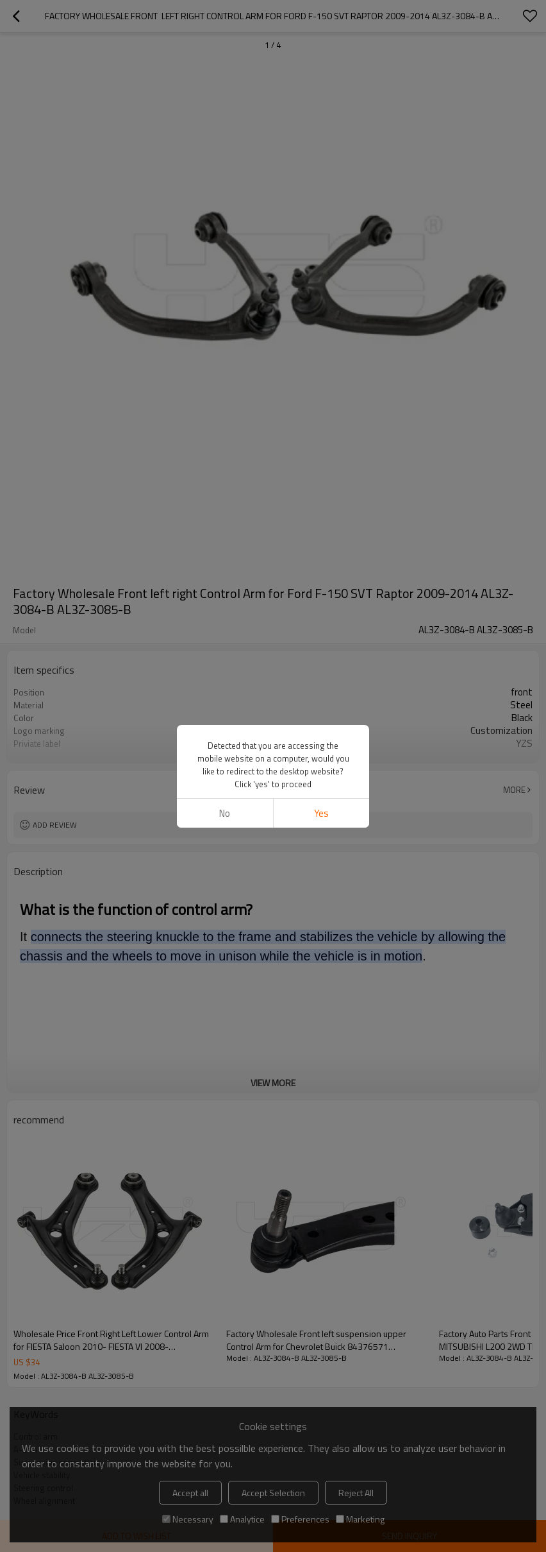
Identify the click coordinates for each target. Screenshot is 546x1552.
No (224, 352)
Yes (321, 352)
